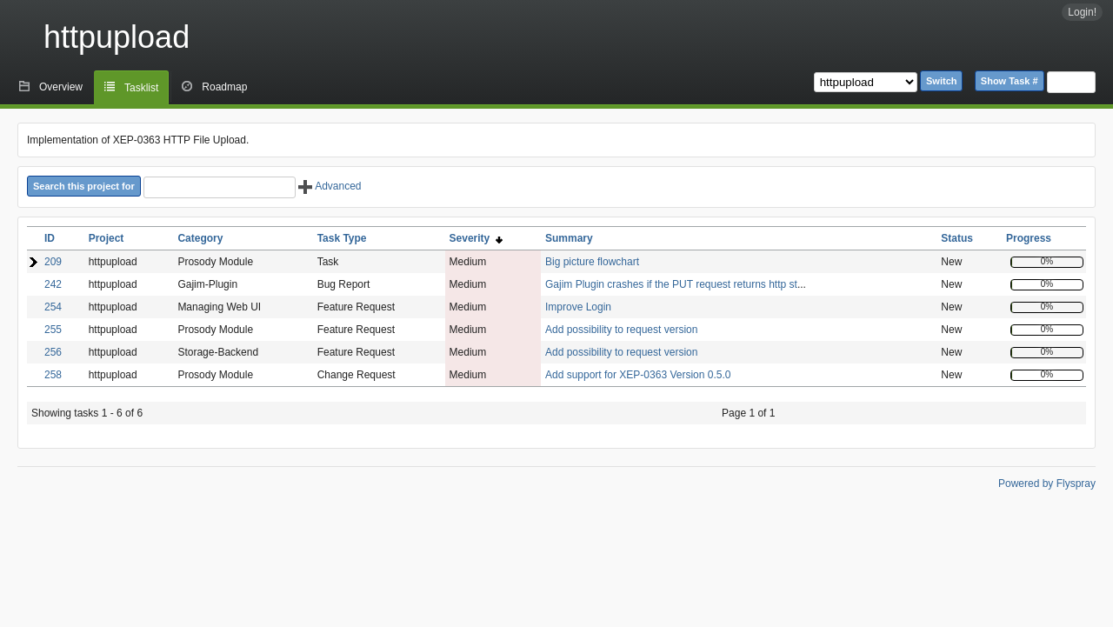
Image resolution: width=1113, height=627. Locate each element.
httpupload (116, 37)
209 (53, 262)
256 (53, 352)
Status (957, 238)
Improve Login (578, 307)
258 (53, 375)
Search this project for (84, 186)
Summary (569, 238)
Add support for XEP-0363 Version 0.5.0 (637, 375)
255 (53, 330)
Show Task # (1009, 81)
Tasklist (141, 88)
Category (200, 238)
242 (53, 284)
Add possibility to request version (621, 330)
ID (49, 238)
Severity (476, 238)
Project (106, 238)
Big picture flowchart (592, 262)
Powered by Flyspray (1047, 483)
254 (53, 307)
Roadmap (224, 87)
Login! (1082, 12)
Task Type (342, 238)
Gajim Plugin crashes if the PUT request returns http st (671, 284)
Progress (1028, 238)
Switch (941, 81)
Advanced (329, 186)
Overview (61, 87)
